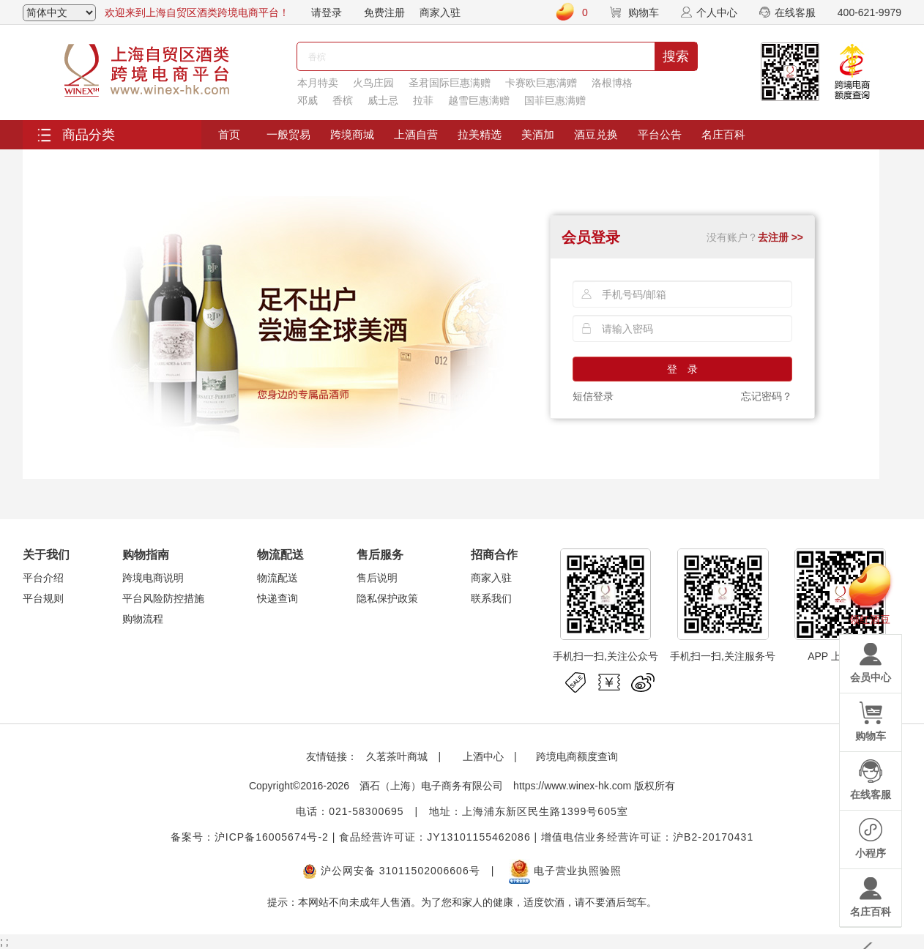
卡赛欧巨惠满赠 (541, 83)
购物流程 (142, 619)
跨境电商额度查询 (577, 756)
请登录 (326, 12)
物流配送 (277, 578)
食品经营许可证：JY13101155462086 (434, 837)
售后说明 (377, 578)
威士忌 (383, 100)
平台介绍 (43, 578)
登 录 (682, 369)
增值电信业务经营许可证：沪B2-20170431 (647, 837)
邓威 (307, 100)
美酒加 (537, 134)
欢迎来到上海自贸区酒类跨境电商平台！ (197, 12)
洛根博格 (612, 83)
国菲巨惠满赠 (555, 100)
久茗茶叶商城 (397, 756)
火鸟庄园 (373, 83)
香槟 (342, 100)
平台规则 (43, 598)
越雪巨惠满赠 (479, 100)
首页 (229, 134)
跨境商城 (352, 134)
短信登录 (593, 396)
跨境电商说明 (153, 578)
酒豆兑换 (596, 134)
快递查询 (277, 598)
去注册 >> (780, 237)
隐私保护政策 (387, 598)
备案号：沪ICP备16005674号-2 (250, 837)
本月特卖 (317, 83)
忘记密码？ (766, 396)
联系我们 (491, 598)
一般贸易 (288, 134)
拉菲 (423, 100)
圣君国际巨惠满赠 (450, 83)
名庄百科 (723, 134)
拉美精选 (480, 134)
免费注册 (384, 12)
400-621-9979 (869, 12)
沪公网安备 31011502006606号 (391, 871)
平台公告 (660, 134)
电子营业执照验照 (565, 871)
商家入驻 (440, 12)
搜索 (676, 56)
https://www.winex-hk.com (572, 786)
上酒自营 (416, 134)
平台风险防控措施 (163, 598)
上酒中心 (482, 756)
